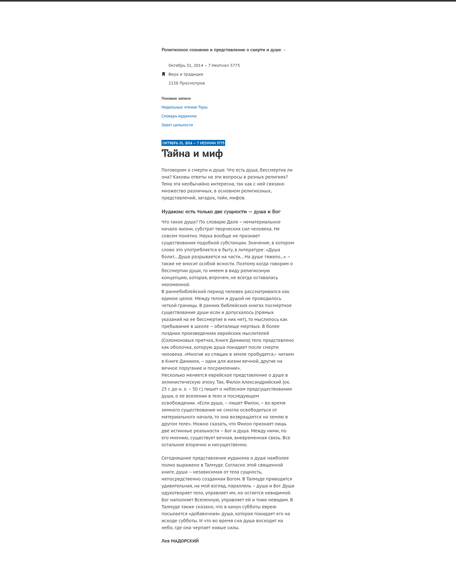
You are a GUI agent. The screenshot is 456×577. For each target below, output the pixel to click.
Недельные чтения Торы (185, 107)
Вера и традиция (185, 74)
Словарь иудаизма (179, 116)
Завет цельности (177, 124)
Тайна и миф (192, 153)
